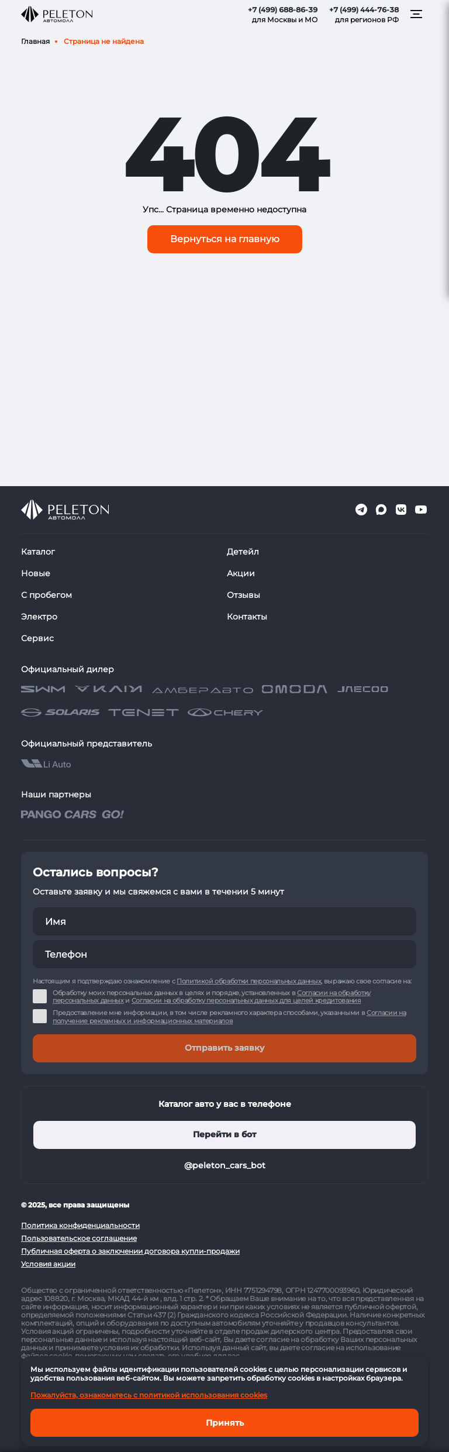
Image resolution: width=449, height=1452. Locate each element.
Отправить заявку (224, 1047)
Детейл (243, 551)
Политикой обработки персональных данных (249, 981)
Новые (35, 573)
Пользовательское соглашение (79, 1238)
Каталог (38, 551)
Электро (39, 616)
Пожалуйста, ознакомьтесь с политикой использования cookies (148, 1395)
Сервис (37, 638)
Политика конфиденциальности (80, 1225)
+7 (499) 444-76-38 (364, 9)
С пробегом (46, 595)
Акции (241, 573)
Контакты (247, 616)
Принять (225, 1422)
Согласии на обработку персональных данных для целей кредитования (246, 1000)
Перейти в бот (224, 1134)
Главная (35, 41)
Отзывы (243, 595)
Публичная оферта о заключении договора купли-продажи (130, 1251)
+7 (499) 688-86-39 (282, 9)
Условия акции (48, 1264)
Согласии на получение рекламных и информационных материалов (229, 1016)
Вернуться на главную (224, 239)
